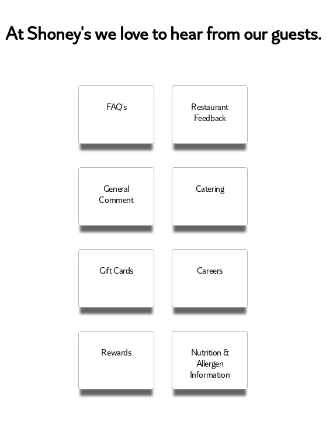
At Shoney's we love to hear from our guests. (163, 34)
